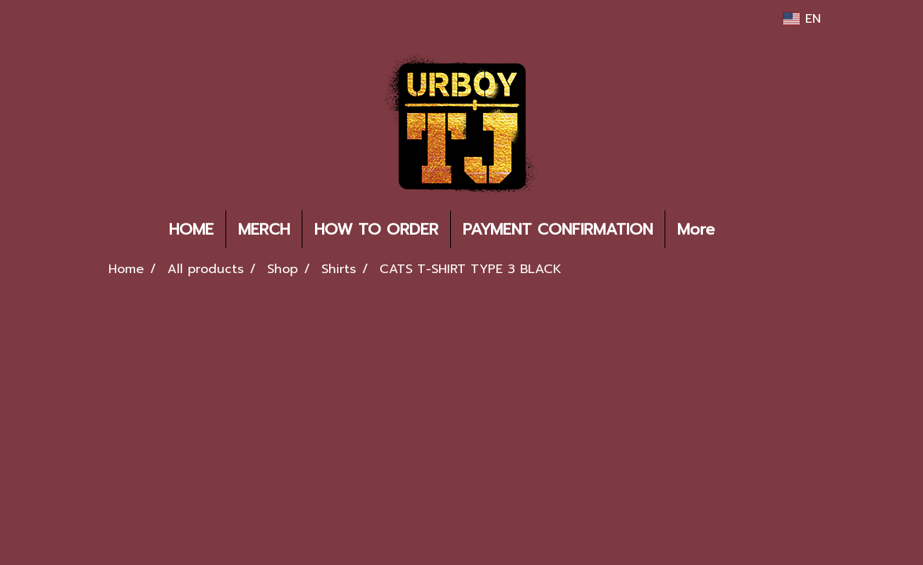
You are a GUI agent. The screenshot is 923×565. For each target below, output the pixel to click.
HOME (191, 229)
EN (801, 18)
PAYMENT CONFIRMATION (558, 229)
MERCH (264, 229)
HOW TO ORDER (376, 229)
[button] (750, 229)
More (696, 229)
